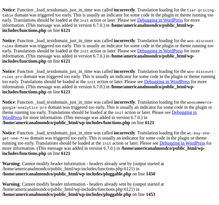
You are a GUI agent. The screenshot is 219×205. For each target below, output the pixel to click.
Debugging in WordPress (160, 20)
